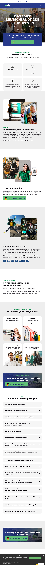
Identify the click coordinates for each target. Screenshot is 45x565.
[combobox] (40, 564)
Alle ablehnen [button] (35, 560)
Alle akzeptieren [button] (35, 558)
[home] (6, 5)
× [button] (43, 555)
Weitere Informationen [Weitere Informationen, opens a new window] (16, 562)
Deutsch (38, 564)
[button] (22, 404)
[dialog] (22, 559)
